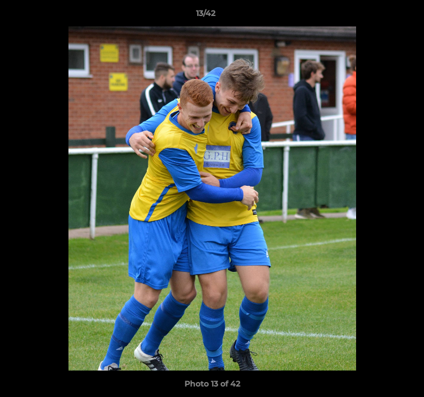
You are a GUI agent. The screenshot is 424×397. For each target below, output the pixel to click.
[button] (384, 16)
